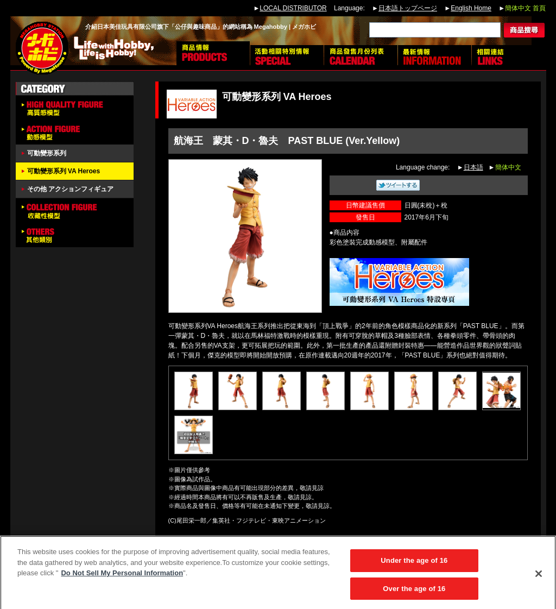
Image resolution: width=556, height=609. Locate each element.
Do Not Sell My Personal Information (122, 576)
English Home (471, 8)
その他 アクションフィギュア (70, 189)
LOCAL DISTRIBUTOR (293, 8)
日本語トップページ (407, 8)
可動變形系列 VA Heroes (63, 171)
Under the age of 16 (414, 564)
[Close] (539, 576)
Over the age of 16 (414, 592)
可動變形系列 (46, 153)
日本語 (473, 167)
